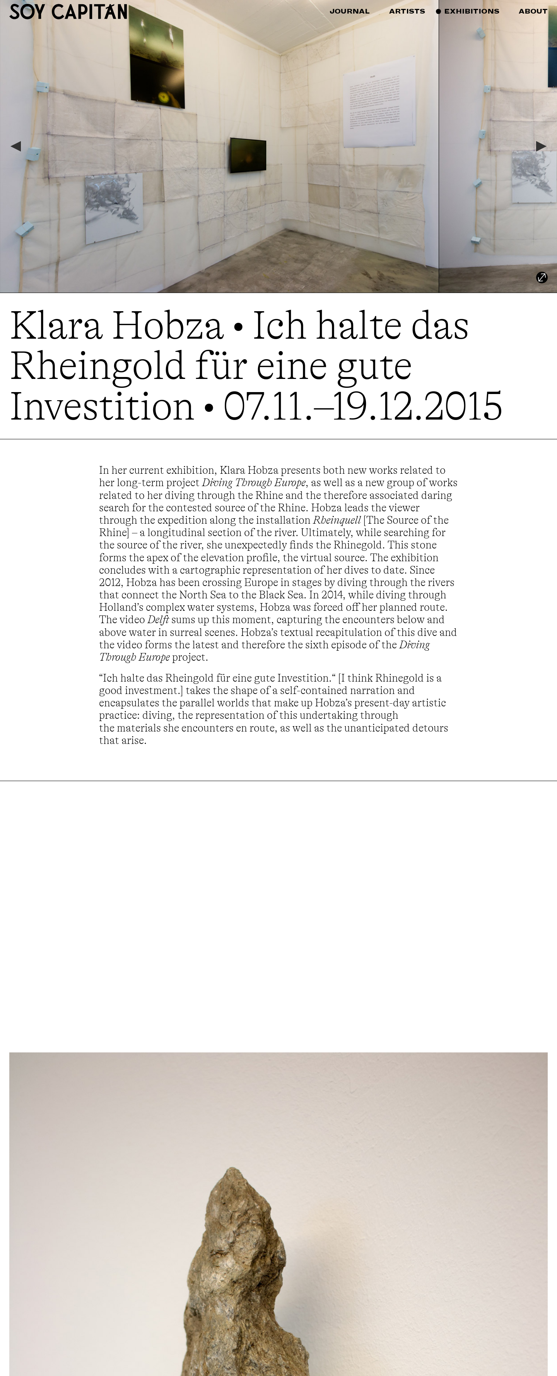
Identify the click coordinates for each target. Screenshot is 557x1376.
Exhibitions (471, 11)
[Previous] (15, 146)
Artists (407, 11)
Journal (350, 11)
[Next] (542, 146)
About (533, 11)
